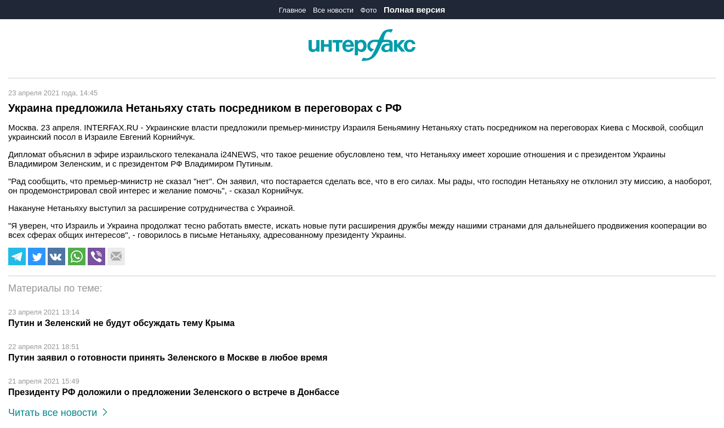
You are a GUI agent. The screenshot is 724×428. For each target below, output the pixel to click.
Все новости (333, 10)
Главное (292, 10)
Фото (369, 10)
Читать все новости (57, 412)
